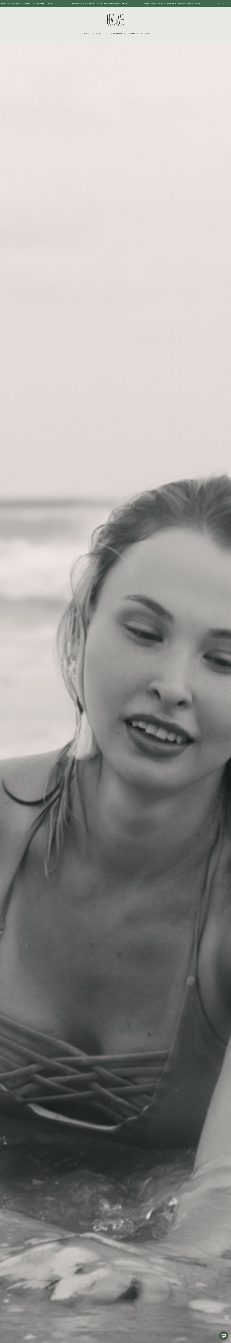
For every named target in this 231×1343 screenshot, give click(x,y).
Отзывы (131, 33)
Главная (86, 33)
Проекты (144, 33)
